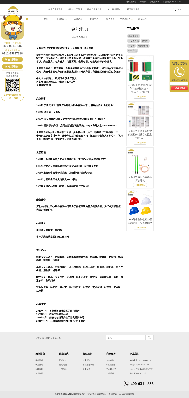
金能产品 (78, 19)
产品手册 (110, 373)
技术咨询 (86, 360)
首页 (46, 19)
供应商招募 (111, 365)
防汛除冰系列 (133, 9)
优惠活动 (39, 365)
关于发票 (86, 369)
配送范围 (63, 365)
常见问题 (39, 373)
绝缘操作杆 (143, 46)
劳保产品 (132, 50)
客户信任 (110, 19)
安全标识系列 (114, 9)
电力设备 (57, 338)
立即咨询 (140, 97)
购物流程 (39, 360)
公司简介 (61, 19)
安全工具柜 (133, 41)
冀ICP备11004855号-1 (97, 394)
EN (179, 9)
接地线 (145, 41)
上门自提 (63, 369)
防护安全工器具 (94, 9)
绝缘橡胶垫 (133, 36)
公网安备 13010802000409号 (121, 394)
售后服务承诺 (88, 365)
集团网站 (132, 2)
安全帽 (131, 46)
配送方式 (63, 360)
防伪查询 (143, 2)
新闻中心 (94, 19)
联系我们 (142, 19)
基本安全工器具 (55, 9)
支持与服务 (125, 19)
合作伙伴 (110, 360)
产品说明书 (154, 2)
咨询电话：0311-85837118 (140, 360)
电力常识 (46, 338)
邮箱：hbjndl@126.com (139, 365)
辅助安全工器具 (75, 9)
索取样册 (39, 369)
